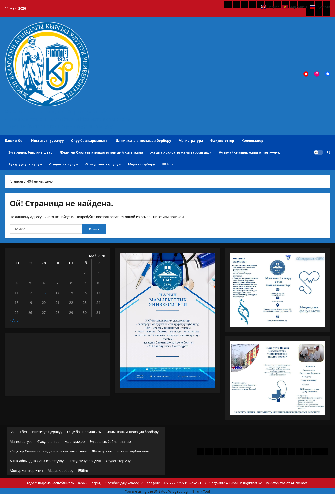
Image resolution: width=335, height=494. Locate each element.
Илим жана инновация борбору (143, 140)
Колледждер (252, 140)
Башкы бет (14, 140)
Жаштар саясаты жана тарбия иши (181, 152)
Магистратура (190, 140)
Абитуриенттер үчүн (103, 164)
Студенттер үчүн (63, 164)
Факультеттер (222, 140)
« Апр (14, 320)
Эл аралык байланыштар (30, 152)
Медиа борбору (141, 164)
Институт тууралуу (47, 140)
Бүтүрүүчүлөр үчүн (25, 164)
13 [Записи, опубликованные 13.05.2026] (44, 292)
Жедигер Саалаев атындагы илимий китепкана (101, 152)
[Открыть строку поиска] (328, 152)
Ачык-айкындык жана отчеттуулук (249, 152)
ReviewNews (276, 483)
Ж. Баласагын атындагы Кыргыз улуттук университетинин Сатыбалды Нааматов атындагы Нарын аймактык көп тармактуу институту (68, 118)
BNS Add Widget (167, 491)
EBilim (167, 164)
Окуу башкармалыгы (89, 140)
